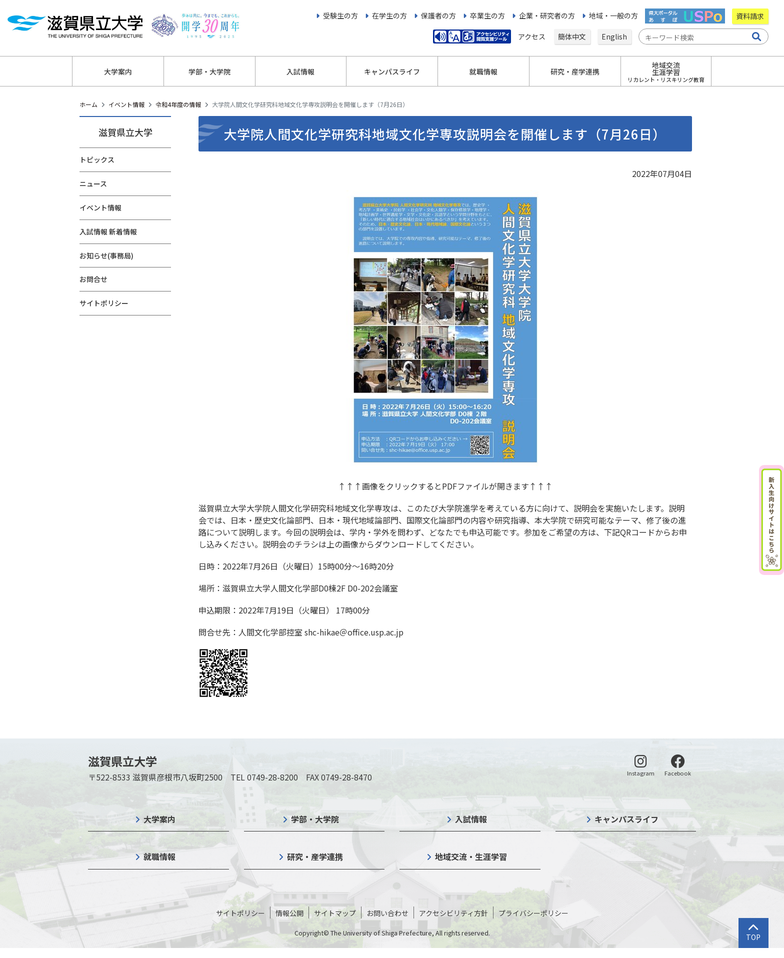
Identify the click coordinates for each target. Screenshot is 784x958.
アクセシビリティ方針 (453, 913)
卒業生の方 (487, 15)
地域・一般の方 (613, 15)
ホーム (89, 104)
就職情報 (160, 856)
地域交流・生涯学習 (471, 856)
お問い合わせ (387, 913)
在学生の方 (389, 15)
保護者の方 (438, 15)
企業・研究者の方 (547, 15)
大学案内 (160, 819)
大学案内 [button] (118, 71)
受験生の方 (340, 15)
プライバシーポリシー (533, 913)
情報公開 (290, 913)
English (614, 37)
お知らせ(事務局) (107, 255)
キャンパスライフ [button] (392, 71)
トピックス (97, 159)
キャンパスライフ (626, 819)
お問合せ (94, 279)
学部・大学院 (315, 819)
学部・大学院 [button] (209, 71)
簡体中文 (572, 37)
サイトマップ (335, 913)
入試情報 (471, 819)
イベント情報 (126, 104)
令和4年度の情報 (178, 104)
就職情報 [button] (484, 71)
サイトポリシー (104, 303)
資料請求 (750, 16)
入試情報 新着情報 (108, 231)
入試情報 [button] (300, 71)
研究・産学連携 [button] (575, 71)
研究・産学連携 (315, 856)
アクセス (532, 37)
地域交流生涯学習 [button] (666, 72)
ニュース (93, 183)
